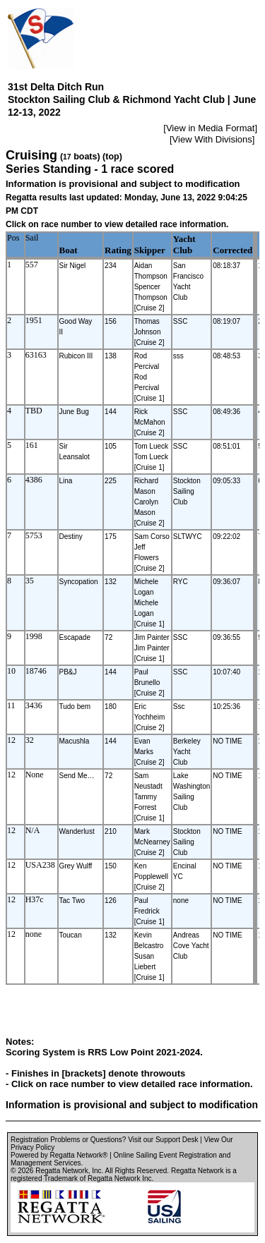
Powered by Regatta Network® (59, 1155)
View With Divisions (212, 139)
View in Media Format (210, 128)
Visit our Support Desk (163, 1140)
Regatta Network (61, 1171)
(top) (112, 157)
